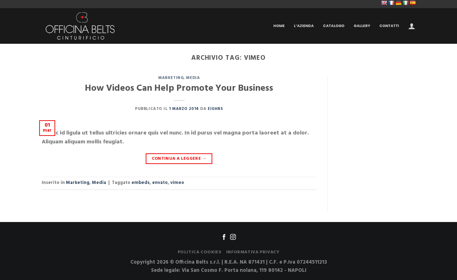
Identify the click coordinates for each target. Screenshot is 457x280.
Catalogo (333, 25)
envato (160, 182)
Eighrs (215, 109)
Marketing (170, 78)
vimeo (177, 182)
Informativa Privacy (253, 252)
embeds (140, 182)
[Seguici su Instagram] (233, 237)
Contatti (389, 25)
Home (279, 25)
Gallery (362, 25)
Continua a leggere (179, 158)
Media (193, 78)
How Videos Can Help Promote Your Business (179, 88)
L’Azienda (304, 25)
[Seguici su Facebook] (224, 237)
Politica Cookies (200, 252)
